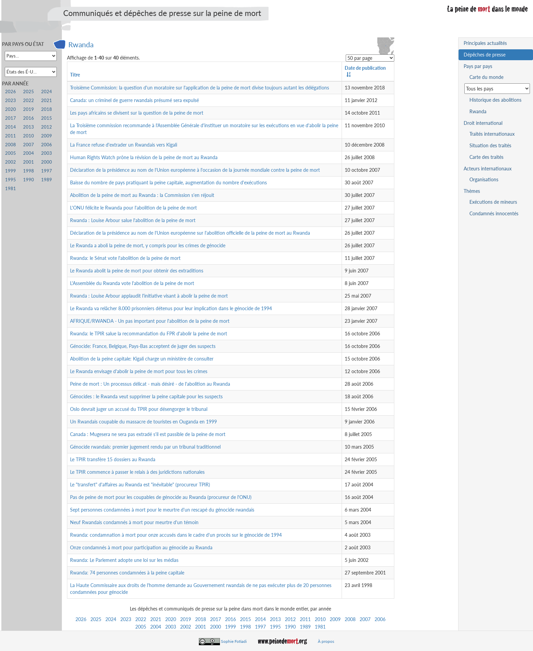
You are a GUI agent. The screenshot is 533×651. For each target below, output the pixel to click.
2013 (275, 619)
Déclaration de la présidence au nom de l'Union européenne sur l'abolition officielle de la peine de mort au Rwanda (190, 233)
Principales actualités (485, 43)
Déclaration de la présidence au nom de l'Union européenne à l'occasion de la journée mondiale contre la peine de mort (195, 170)
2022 (140, 619)
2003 (170, 627)
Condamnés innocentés (493, 213)
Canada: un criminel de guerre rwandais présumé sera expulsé (134, 100)
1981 (320, 627)
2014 (260, 619)
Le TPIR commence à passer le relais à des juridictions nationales (137, 472)
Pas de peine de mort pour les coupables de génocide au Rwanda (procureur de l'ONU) (161, 497)
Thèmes (472, 191)
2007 (365, 619)
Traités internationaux (492, 134)
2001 (200, 627)
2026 (80, 619)
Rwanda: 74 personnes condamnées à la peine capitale (127, 572)
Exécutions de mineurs (493, 202)
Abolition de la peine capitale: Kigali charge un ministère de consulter (141, 359)
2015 (245, 619)
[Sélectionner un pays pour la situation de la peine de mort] (497, 88)
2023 (125, 619)
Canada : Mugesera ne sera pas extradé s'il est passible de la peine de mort (147, 434)
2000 (215, 627)
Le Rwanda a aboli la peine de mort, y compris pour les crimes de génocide (147, 245)
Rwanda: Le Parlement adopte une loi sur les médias (124, 560)
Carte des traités (486, 157)
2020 (170, 619)
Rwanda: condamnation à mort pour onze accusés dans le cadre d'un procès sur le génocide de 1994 (176, 535)
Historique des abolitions (495, 100)
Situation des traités (490, 145)
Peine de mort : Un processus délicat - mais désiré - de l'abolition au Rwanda (150, 384)
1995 (275, 627)
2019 (185, 619)
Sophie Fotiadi (234, 641)
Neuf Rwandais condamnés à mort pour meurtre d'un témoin (134, 522)
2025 (95, 619)
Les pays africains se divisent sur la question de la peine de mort (136, 113)
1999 (230, 627)
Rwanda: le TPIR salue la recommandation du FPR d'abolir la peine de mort (148, 333)
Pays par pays (478, 66)
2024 (110, 619)
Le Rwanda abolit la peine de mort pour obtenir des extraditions (136, 270)
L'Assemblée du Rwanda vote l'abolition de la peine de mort (132, 283)
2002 (185, 627)
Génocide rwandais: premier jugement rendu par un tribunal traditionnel (145, 447)
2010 (320, 619)
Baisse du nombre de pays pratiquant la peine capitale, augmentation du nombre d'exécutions (168, 182)
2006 (380, 619)
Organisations (483, 179)
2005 (140, 627)
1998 (245, 627)
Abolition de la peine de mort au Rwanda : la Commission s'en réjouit (142, 195)
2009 (335, 619)
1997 (260, 627)
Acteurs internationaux (488, 168)
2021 (155, 619)
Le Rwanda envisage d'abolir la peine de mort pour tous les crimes (138, 371)
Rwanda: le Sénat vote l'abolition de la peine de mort (125, 258)
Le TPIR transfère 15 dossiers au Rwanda (112, 459)
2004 (155, 627)
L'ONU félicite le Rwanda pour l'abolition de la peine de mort (133, 208)
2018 (200, 619)
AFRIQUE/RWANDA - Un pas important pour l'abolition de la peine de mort (149, 321)
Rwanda (80, 44)
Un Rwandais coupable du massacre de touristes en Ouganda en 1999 (143, 421)
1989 (305, 627)
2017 (215, 619)
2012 (290, 619)
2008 (350, 619)
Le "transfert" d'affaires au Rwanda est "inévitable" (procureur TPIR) (140, 484)
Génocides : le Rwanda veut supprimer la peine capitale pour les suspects (146, 396)
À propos (326, 641)
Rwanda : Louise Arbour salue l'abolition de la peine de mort (132, 220)
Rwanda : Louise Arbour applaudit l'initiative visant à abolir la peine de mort (149, 296)
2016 (230, 619)
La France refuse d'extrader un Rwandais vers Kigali (123, 145)
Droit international (483, 123)
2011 (305, 619)
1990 (290, 627)
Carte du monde (486, 77)
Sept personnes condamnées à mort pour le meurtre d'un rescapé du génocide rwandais (162, 510)
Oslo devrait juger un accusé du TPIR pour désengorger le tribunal (138, 409)
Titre (75, 75)
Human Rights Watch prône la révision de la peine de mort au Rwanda (144, 157)
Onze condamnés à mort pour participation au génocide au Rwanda (141, 547)
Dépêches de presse (484, 54)
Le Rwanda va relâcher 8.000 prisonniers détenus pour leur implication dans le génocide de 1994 (171, 308)
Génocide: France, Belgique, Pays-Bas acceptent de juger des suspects (143, 346)
